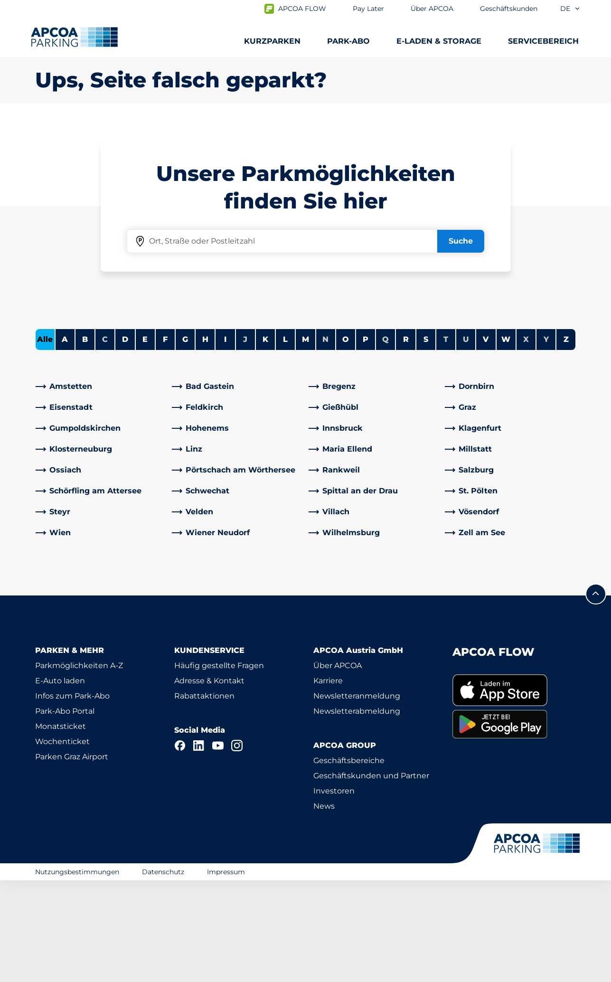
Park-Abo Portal (64, 812)
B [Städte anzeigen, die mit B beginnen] (85, 440)
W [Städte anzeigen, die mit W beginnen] (505, 440)
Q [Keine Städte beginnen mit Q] (385, 440)
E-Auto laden (60, 782)
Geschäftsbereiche (349, 862)
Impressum (226, 973)
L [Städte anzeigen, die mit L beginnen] (285, 440)
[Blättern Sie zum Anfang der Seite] (595, 695)
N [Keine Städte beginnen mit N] (325, 440)
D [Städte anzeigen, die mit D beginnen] (125, 440)
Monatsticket (60, 827)
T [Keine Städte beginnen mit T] (445, 440)
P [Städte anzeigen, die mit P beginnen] (365, 440)
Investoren (334, 892)
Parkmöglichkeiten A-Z (79, 767)
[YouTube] (218, 847)
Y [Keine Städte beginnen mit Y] (546, 440)
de (570, 8)
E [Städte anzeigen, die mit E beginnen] (145, 440)
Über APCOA (337, 767)
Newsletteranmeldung (356, 797)
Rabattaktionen (204, 797)
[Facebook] (180, 847)
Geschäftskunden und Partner (371, 877)
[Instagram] (237, 847)
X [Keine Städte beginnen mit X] (526, 440)
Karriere (328, 782)
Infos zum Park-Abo (72, 797)
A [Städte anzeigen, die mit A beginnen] (65, 440)
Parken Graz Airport (71, 858)
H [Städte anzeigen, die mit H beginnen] (205, 440)
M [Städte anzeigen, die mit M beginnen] (305, 440)
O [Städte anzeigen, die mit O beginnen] (345, 440)
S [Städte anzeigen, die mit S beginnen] (425, 440)
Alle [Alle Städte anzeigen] (45, 440)
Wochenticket (62, 843)
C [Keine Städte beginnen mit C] (105, 440)
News (324, 907)
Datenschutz (163, 973)
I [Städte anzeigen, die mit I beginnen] (225, 440)
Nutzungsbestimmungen (77, 973)
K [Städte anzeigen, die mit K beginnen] (265, 440)
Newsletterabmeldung (356, 812)
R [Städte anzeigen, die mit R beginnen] (406, 440)
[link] (101, 488)
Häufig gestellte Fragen (219, 767)
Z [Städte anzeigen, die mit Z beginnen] (566, 440)
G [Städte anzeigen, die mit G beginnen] (185, 440)
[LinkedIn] (199, 847)
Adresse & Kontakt (209, 782)
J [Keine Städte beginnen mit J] (245, 440)
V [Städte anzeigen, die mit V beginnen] (486, 440)
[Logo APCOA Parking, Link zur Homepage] (74, 37)
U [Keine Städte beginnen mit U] (466, 440)
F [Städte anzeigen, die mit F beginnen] (165, 440)
